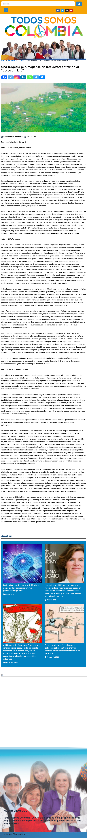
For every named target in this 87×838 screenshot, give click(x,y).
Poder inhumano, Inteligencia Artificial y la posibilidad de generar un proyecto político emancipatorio (21, 588)
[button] (6, 10)
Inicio (3, 60)
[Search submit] (79, 4)
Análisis (6, 536)
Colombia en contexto (16, 60)
